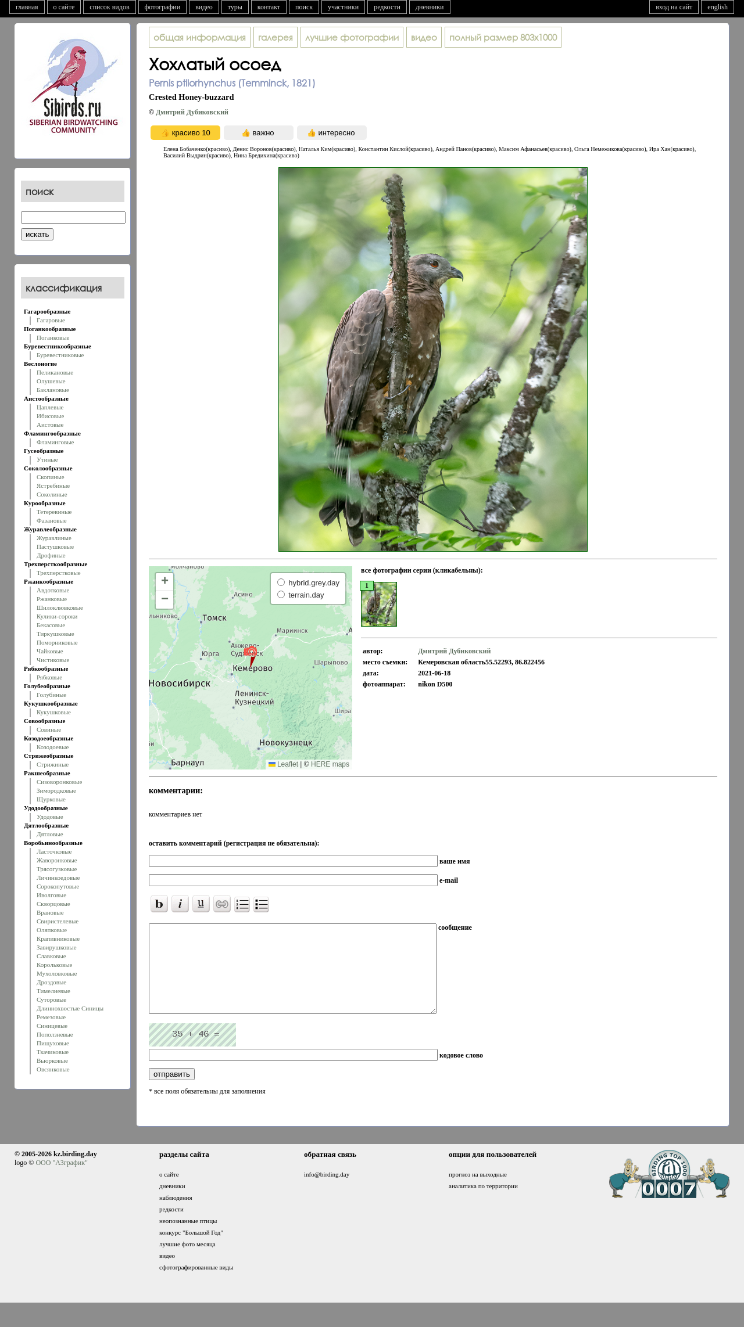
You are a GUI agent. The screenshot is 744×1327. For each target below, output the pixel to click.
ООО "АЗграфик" (61, 1180)
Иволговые (51, 894)
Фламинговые (55, 441)
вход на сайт (674, 7)
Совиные (49, 729)
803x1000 (503, 37)
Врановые (50, 912)
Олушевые (51, 380)
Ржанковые (52, 598)
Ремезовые (51, 1016)
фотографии (163, 7)
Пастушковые (55, 546)
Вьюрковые (52, 1060)
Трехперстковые (59, 572)
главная (27, 7)
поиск (304, 7)
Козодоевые (53, 746)
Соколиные (52, 494)
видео (204, 7)
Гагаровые (51, 320)
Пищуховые (53, 1043)
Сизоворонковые (59, 781)
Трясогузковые (57, 868)
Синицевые (52, 1025)
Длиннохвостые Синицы (70, 1008)
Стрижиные (53, 764)
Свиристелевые (57, 921)
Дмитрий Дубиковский (192, 112)
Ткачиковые (53, 1051)
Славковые (51, 955)
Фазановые (52, 520)
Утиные (47, 459)
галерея (275, 37)
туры (235, 7)
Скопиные (51, 476)
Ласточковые (54, 851)
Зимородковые (56, 790)
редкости (387, 7)
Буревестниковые (60, 354)
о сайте (64, 7)
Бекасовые (51, 624)
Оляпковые (52, 929)
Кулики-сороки (57, 616)
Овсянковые (53, 1069)
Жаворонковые (57, 860)
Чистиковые (53, 659)
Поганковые (53, 337)
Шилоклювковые (60, 607)
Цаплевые (50, 407)
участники (343, 7)
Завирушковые (57, 947)
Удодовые (50, 816)
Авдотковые (53, 590)
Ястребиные (53, 485)
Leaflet (283, 764)
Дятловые (50, 833)
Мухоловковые (57, 973)
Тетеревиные (54, 511)
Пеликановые (55, 372)
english (717, 7)
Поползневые (55, 1034)
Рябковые (49, 677)
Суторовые (51, 999)
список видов (109, 7)
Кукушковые (54, 712)
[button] (250, 656)
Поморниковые (57, 642)
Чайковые (50, 651)
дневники (430, 7)
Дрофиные (51, 555)
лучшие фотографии (352, 37)
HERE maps (330, 764)
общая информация (199, 37)
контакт (268, 7)
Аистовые (50, 424)
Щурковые (51, 799)
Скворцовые (53, 903)
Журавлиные (54, 537)
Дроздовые (51, 982)
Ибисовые (50, 415)
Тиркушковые (55, 633)
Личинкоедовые (58, 877)
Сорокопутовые (58, 886)
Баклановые (53, 389)
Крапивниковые (58, 938)
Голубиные (51, 694)
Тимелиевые (53, 990)
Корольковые (54, 964)
